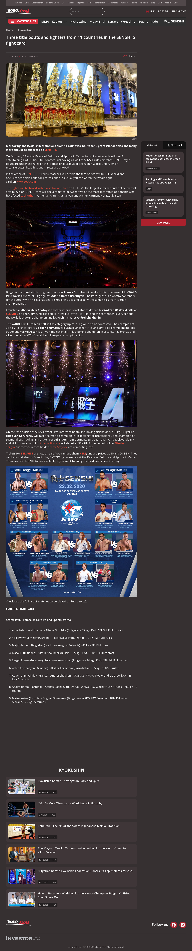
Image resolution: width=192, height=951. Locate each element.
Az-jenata (81, 3)
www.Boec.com (26, 181)
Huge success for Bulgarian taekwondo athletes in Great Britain (163, 159)
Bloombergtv (37, 3)
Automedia (113, 3)
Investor (18, 3)
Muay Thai (97, 22)
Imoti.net (124, 3)
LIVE (150, 11)
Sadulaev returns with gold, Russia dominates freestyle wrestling (162, 203)
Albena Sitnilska (50, 443)
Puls (89, 3)
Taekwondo (152, 168)
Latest (152, 145)
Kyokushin (59, 22)
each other (27, 195)
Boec (176, 3)
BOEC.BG (163, 11)
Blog (153, 3)
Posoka (168, 3)
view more (163, 222)
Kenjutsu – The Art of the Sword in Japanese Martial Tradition (79, 826)
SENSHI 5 (51, 150)
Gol (63, 3)
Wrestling (128, 22)
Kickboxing (78, 22)
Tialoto (71, 3)
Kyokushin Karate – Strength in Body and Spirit (68, 781)
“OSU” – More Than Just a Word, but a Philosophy (70, 803)
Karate (113, 22)
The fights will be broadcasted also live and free (37, 188)
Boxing (143, 22)
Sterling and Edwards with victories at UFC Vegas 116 (161, 181)
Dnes (27, 3)
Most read (175, 145)
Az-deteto (144, 3)
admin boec (33, 56)
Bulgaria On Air (52, 3)
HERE (83, 453)
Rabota (134, 3)
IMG (9, 3)
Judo (154, 22)
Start (160, 3)
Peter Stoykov (58, 447)
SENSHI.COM (179, 11)
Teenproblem (99, 3)
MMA (45, 22)
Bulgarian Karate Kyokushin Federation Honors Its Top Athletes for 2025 (85, 871)
